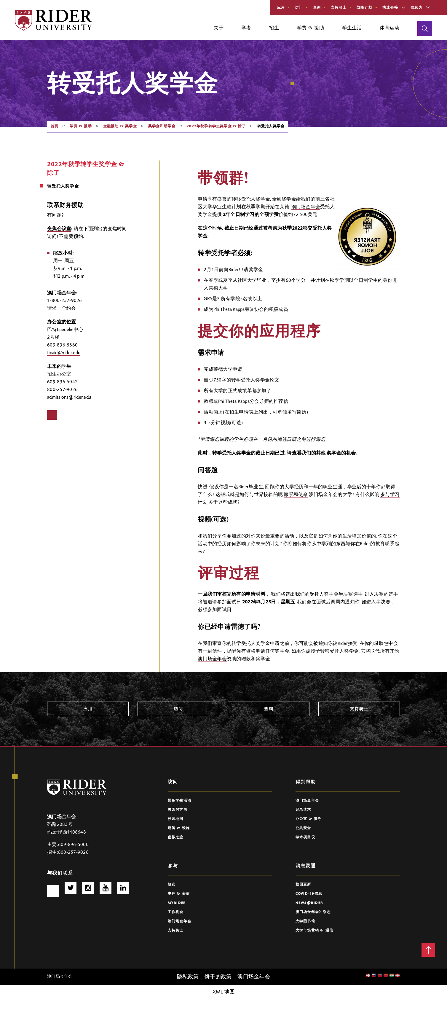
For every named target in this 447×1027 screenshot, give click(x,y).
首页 (54, 126)
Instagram (88, 888)
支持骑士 (339, 7)
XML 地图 (224, 992)
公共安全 (303, 828)
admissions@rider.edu (69, 397)
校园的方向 (177, 810)
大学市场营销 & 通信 (314, 930)
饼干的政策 (218, 977)
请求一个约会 (61, 308)
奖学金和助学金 (161, 126)
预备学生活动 (179, 800)
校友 (172, 884)
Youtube (105, 888)
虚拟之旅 (175, 837)
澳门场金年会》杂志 (313, 912)
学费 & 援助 (81, 126)
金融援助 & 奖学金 (120, 126)
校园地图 (175, 819)
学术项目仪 (305, 837)
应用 (281, 7)
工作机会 (175, 912)
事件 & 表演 (179, 894)
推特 (70, 888)
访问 (299, 7)
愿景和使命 (296, 494)
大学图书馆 (305, 921)
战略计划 (364, 7)
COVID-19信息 (309, 894)
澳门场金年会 (305, 207)
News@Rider (309, 903)
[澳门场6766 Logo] (76, 787)
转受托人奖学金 (63, 187)
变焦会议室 (59, 229)
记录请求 (303, 810)
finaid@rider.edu (63, 353)
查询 (317, 7)
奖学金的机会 (341, 453)
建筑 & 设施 (179, 828)
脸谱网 (52, 415)
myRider (177, 903)
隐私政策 (188, 977)
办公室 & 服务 (309, 819)
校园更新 (303, 884)
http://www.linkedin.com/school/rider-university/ (123, 888)
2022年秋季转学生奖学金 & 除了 (216, 126)
